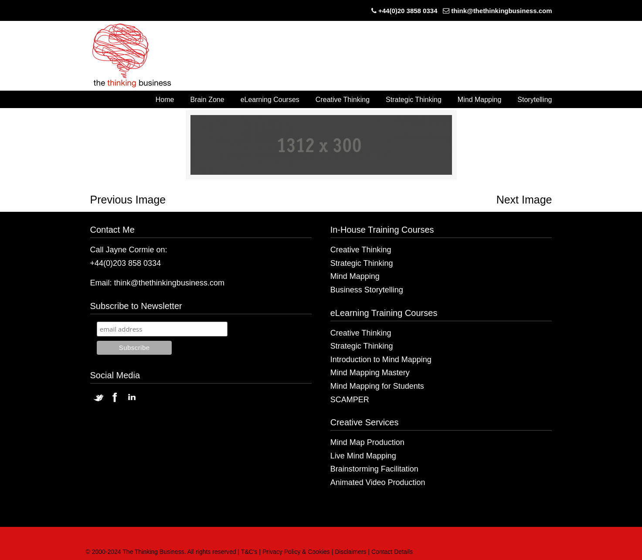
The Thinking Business (136, 56)
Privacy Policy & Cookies (296, 551)
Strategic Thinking (361, 263)
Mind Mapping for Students (377, 386)
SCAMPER (349, 399)
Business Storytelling (366, 289)
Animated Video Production (377, 482)
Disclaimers (350, 551)
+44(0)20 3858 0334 (408, 10)
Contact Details (392, 551)
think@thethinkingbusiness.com (501, 10)
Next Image (524, 199)
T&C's (249, 551)
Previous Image (128, 199)
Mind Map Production (367, 442)
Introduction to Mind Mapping (380, 359)
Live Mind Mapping (363, 455)
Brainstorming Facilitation (374, 469)
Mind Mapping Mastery (370, 372)
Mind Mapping (355, 276)
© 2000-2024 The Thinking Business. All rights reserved (161, 551)
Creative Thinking (360, 249)
